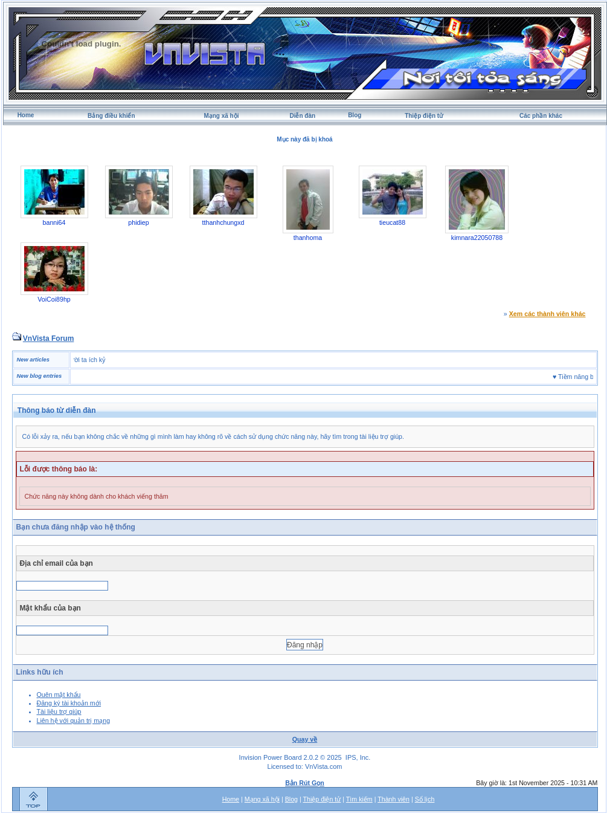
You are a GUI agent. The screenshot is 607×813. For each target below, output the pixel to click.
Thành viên (393, 799)
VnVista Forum (48, 338)
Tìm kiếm (359, 799)
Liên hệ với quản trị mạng (74, 720)
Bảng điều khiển (111, 115)
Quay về (305, 739)
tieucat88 (392, 222)
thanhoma (308, 237)
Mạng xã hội (221, 115)
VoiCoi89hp (54, 299)
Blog (354, 115)
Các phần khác (540, 115)
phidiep (138, 222)
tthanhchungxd (223, 222)
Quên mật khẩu (59, 694)
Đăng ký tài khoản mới (69, 703)
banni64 (54, 222)
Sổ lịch (425, 799)
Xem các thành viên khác (547, 313)
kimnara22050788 (477, 237)
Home (26, 115)
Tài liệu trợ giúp (59, 711)
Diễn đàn (302, 115)
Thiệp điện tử (424, 115)
